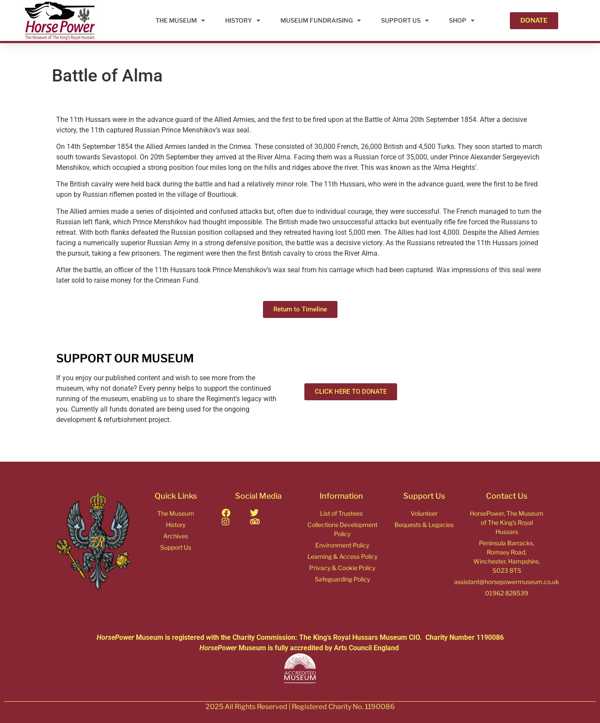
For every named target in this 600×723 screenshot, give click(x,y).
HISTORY (242, 20)
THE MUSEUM (180, 20)
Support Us (405, 20)
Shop (462, 20)
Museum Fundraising (320, 20)
